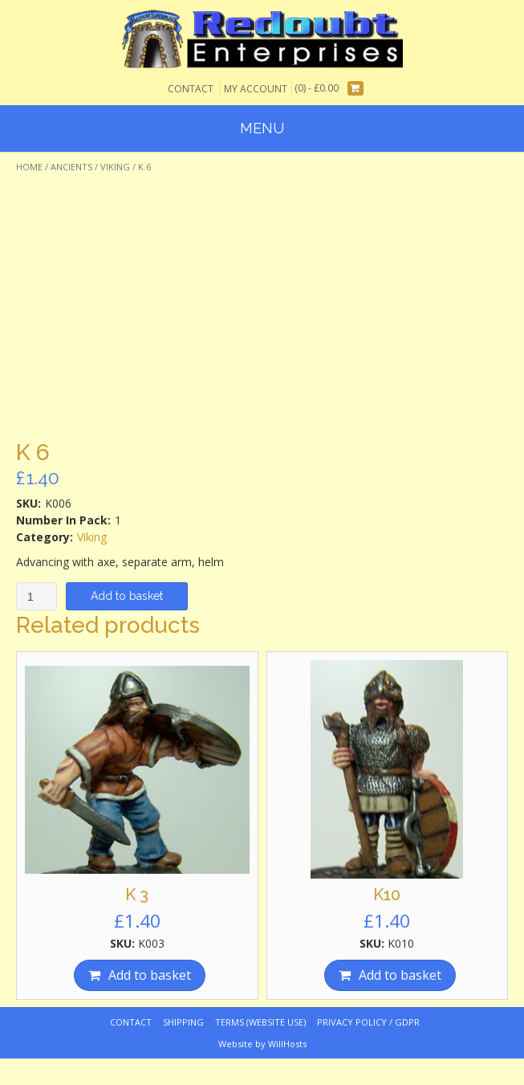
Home (29, 167)
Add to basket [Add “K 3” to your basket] (149, 975)
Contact (190, 89)
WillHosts (287, 1044)
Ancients (71, 167)
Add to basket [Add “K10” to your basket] (400, 975)
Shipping (183, 1022)
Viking (115, 167)
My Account (255, 89)
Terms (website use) (260, 1022)
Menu (262, 128)
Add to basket (127, 595)
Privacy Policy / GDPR (368, 1022)
